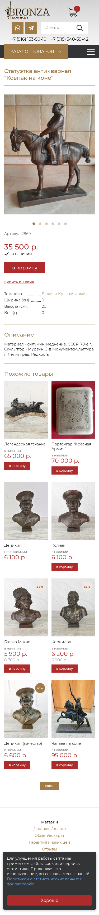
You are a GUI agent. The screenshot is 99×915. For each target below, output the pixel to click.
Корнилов (61, 642)
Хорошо (49, 900)
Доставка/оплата (50, 828)
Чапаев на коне (66, 743)
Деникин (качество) (23, 743)
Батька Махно (17, 642)
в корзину (24, 268)
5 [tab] (59, 223)
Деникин (13, 545)
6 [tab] (65, 223)
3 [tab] (46, 223)
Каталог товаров (32, 51)
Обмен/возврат (49, 835)
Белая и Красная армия (65, 293)
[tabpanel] (49, 154)
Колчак (58, 545)
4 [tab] (52, 223)
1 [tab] (33, 223)
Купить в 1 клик (19, 282)
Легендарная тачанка (24, 444)
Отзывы (49, 849)
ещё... (49, 786)
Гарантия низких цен (49, 842)
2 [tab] (40, 223)
